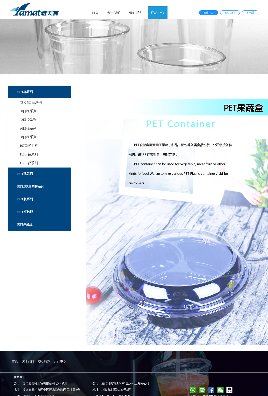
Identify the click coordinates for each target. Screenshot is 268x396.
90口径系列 (28, 111)
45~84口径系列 (31, 102)
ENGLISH (230, 12)
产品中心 (157, 12)
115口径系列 (29, 154)
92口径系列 (28, 120)
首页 (95, 12)
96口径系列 (28, 128)
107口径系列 (29, 145)
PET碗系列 (25, 174)
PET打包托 (25, 212)
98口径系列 (28, 137)
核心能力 (135, 12)
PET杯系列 (25, 92)
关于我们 (114, 12)
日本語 (250, 12)
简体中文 (209, 12)
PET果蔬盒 (25, 224)
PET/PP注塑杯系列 (30, 186)
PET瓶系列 (25, 199)
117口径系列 (29, 163)
